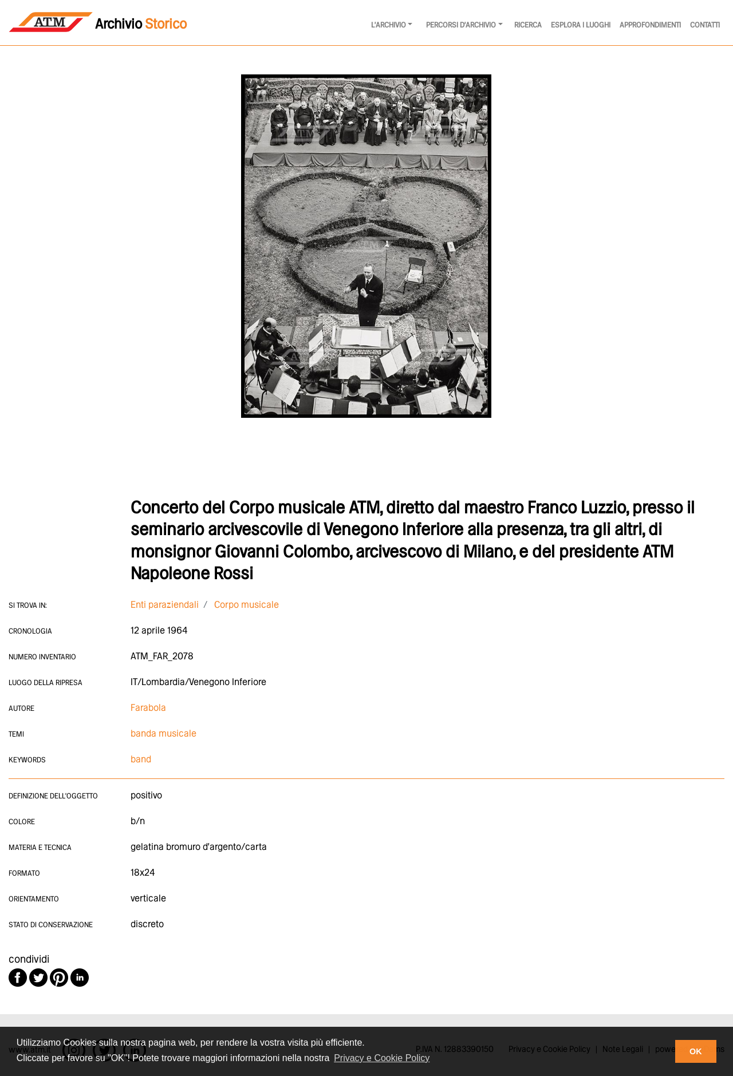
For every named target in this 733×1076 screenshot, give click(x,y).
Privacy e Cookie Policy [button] (381, 1058)
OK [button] (696, 1051)
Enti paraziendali (165, 605)
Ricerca (528, 25)
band (141, 759)
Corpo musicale (246, 605)
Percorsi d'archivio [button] (461, 25)
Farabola (148, 708)
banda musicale (163, 734)
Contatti (705, 25)
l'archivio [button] (388, 25)
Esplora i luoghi (580, 25)
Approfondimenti (650, 25)
